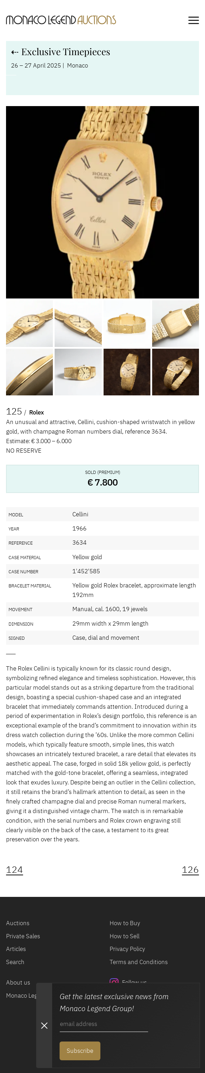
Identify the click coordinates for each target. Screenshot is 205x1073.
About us (18, 982)
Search (15, 962)
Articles (16, 949)
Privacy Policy (127, 949)
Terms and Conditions (139, 962)
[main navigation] (193, 21)
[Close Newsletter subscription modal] (44, 1025)
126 (190, 869)
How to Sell (124, 936)
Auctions (17, 923)
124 (14, 869)
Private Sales (23, 936)
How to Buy (125, 923)
